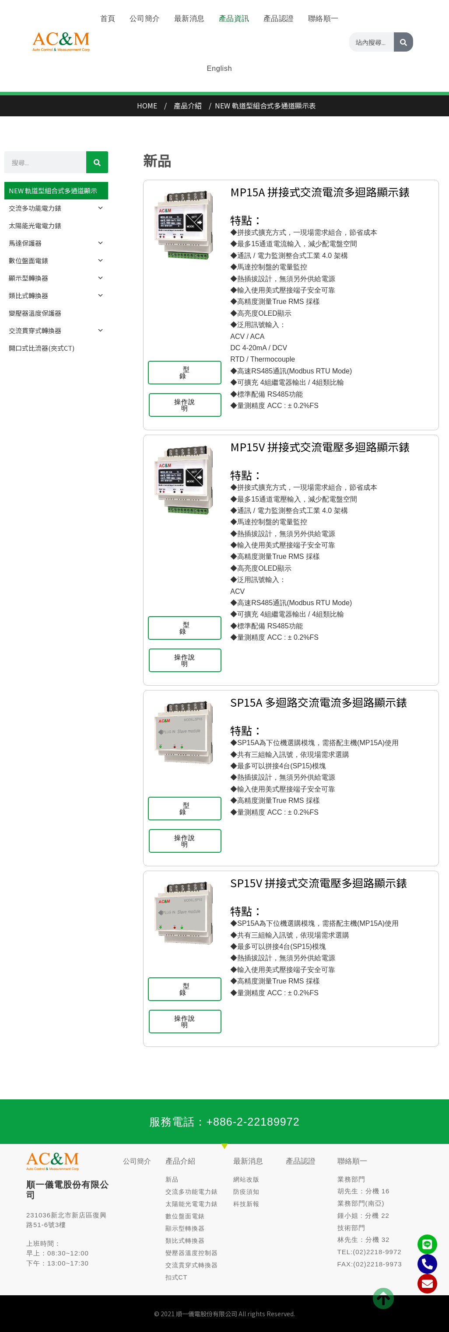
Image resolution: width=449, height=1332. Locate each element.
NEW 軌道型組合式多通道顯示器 (53, 192)
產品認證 (301, 1161)
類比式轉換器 (56, 295)
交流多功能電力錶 (56, 208)
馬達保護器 (56, 243)
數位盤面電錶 (56, 260)
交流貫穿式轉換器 (56, 330)
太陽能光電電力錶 (35, 225)
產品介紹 (180, 1161)
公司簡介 (137, 1161)
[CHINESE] (403, 25)
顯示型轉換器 (56, 278)
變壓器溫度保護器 (35, 312)
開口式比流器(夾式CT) (41, 347)
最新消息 (248, 1161)
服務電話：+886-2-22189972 (224, 1122)
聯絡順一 (352, 1161)
